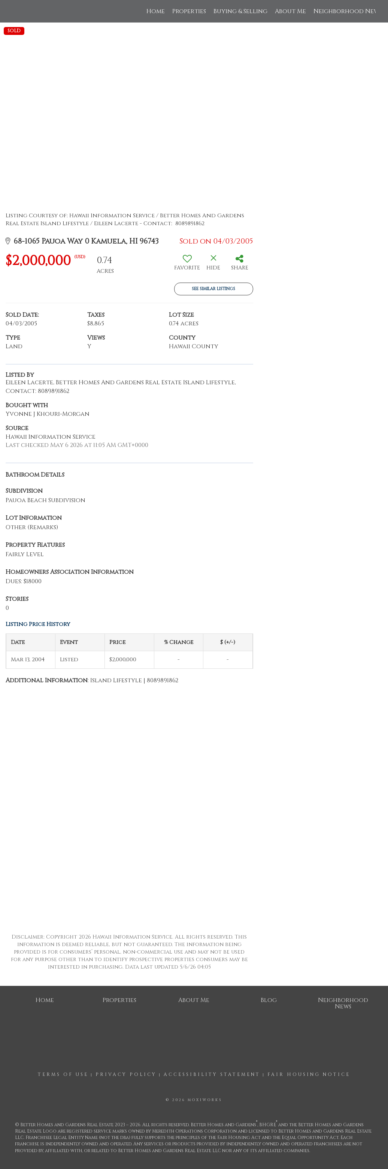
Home (155, 11)
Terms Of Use (63, 1074)
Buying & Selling (240, 11)
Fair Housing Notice (308, 1074)
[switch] (187, 265)
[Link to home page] (16, 11)
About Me (290, 11)
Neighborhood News (347, 11)
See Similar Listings (213, 289)
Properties (189, 11)
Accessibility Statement (212, 1074)
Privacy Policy (126, 1074)
